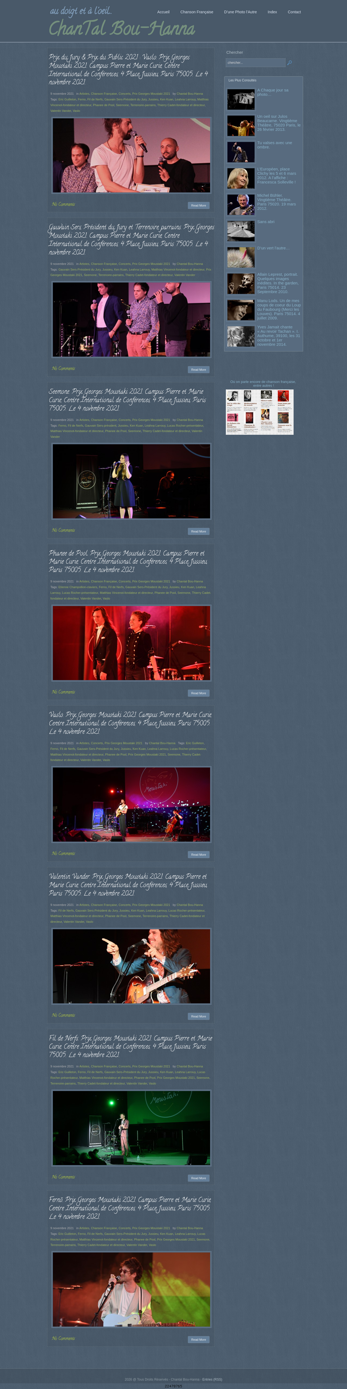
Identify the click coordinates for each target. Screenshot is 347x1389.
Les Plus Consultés (242, 80)
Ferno (82, 99)
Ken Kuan (166, 99)
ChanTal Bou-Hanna (121, 31)
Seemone (122, 105)
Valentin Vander (60, 110)
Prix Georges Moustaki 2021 (151, 93)
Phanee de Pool (103, 105)
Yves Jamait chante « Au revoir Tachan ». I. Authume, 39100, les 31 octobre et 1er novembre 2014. (278, 336)
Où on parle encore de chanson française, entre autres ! (263, 384)
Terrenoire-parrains (143, 105)
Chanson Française (104, 93)
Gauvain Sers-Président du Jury (125, 99)
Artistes (84, 93)
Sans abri (265, 221)
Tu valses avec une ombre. (274, 144)
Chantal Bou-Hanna (190, 93)
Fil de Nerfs (94, 99)
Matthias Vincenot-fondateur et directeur (177, 269)
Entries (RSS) (212, 1379)
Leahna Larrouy (185, 99)
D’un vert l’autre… (273, 248)
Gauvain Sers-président (100, 425)
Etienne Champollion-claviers (77, 587)
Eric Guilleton (67, 99)
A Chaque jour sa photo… (272, 92)
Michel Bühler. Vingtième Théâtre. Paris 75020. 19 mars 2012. (276, 202)
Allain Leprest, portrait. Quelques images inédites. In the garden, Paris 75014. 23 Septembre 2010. (278, 283)
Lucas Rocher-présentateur (185, 425)
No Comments (63, 205)
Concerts (125, 93)
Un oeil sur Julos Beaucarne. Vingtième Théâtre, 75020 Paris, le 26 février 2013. (279, 123)
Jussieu (153, 99)
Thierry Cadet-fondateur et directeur (181, 105)
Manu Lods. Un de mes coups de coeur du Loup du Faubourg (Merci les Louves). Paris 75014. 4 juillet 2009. (279, 309)
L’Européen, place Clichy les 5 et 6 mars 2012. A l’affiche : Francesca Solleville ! (276, 175)
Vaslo (76, 110)
